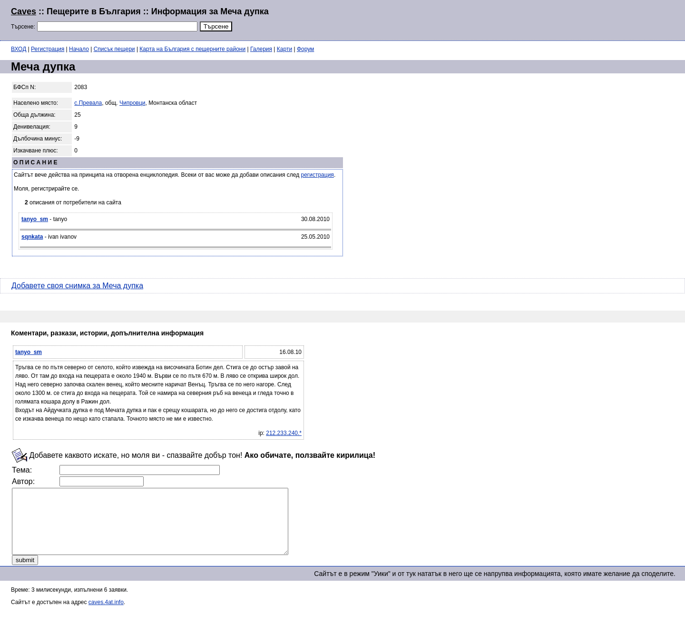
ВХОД (18, 49)
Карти (284, 49)
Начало (79, 49)
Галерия (261, 49)
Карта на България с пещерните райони (192, 49)
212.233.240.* (284, 433)
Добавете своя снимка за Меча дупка (77, 286)
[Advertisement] (558, 19)
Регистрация (47, 49)
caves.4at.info (106, 615)
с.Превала (88, 103)
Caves (23, 11)
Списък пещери (114, 49)
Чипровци (132, 103)
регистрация (317, 175)
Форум (305, 49)
